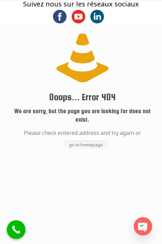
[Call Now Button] (16, 229)
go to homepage (86, 145)
